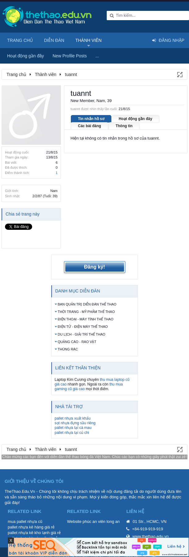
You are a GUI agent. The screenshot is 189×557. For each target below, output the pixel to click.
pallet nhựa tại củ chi (72, 422)
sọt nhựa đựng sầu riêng (75, 412)
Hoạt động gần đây (135, 119)
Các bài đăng (89, 126)
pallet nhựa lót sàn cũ (27, 527)
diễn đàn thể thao (64, 446)
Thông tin (124, 126)
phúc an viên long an (101, 511)
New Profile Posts (70, 55)
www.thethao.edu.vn (150, 526)
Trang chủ (20, 40)
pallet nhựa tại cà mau (73, 417)
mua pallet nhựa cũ (25, 511)
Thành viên (88, 40)
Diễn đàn (54, 40)
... (97, 55)
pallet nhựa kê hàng (25, 516)
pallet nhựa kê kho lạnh (28, 522)
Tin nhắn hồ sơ (91, 119)
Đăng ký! (94, 256)
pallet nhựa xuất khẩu (73, 407)
